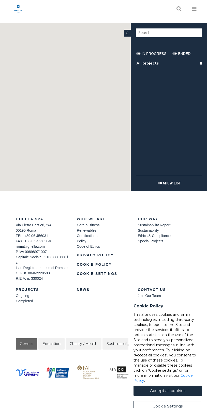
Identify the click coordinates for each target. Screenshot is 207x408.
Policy (81, 241)
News (83, 290)
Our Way (148, 219)
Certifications (87, 236)
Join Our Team (149, 296)
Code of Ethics (88, 246)
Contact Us (152, 290)
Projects (27, 290)
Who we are (91, 219)
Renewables (86, 230)
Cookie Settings (97, 274)
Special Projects (150, 241)
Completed (24, 301)
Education (51, 343)
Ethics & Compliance (154, 236)
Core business (88, 225)
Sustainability (148, 230)
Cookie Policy (94, 264)
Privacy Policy (95, 255)
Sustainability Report (154, 225)
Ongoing (22, 296)
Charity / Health (83, 343)
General (26, 343)
